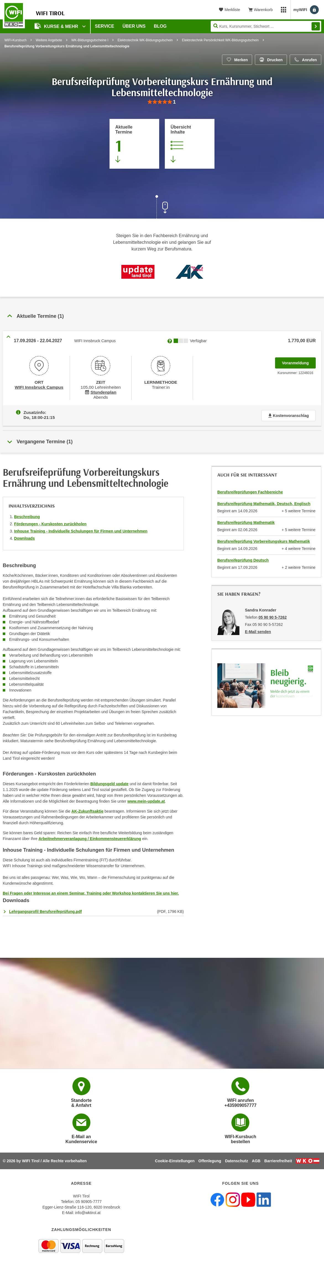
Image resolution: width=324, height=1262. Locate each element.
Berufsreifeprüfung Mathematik (246, 520)
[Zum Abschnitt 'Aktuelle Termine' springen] (134, 144)
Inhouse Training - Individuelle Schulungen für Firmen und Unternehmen (80, 529)
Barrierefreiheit (278, 1158)
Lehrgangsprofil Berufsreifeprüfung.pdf (45, 909)
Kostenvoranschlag (288, 413)
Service (104, 26)
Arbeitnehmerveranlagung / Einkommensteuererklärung (89, 836)
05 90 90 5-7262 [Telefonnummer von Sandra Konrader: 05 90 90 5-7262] (272, 615)
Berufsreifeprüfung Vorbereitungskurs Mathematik (263, 539)
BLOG (160, 26)
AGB (256, 1158)
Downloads (24, 536)
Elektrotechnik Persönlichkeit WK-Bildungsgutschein (220, 40)
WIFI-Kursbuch (15, 40)
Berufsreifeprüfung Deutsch (243, 558)
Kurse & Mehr (57, 25)
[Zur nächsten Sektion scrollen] (162, 207)
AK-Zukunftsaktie (87, 809)
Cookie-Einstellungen (175, 1158)
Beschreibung (27, 514)
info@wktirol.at (88, 1210)
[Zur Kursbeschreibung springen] (190, 144)
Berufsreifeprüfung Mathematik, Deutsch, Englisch (263, 501)
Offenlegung (209, 1158)
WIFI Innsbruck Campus (39, 386)
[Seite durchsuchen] (266, 26)
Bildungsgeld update (109, 781)
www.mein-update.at (146, 799)
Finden (316, 26)
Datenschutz (236, 1158)
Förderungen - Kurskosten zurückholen (50, 521)
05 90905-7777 (88, 1199)
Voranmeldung (299, 361)
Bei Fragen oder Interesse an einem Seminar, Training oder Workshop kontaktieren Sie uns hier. (91, 891)
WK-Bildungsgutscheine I (89, 40)
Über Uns (134, 26)
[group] (162, 102)
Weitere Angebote (49, 40)
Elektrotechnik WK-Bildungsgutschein (145, 40)
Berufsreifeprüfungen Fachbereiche (250, 490)
